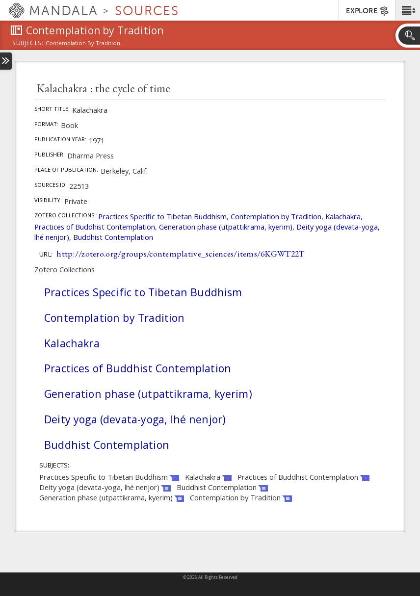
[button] (407, 10)
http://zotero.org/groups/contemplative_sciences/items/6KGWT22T (180, 253)
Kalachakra (343, 216)
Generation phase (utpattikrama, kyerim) (225, 227)
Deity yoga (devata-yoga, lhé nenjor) (135, 419)
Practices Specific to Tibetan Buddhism (162, 216)
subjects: (27, 43)
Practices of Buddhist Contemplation (94, 227)
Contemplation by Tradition (276, 216)
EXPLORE (368, 11)
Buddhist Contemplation (113, 237)
